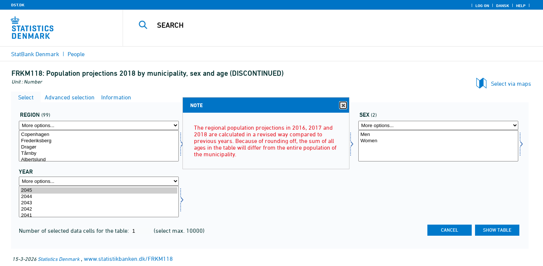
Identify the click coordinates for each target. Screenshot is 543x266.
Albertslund (98, 160)
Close (342, 105)
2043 (98, 203)
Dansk (502, 5)
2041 (98, 215)
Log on (482, 5)
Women (438, 141)
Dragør (98, 147)
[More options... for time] (99, 181)
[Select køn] (438, 145)
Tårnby (98, 153)
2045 (98, 190)
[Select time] (99, 201)
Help (521, 5)
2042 (98, 209)
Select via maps (511, 83)
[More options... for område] (99, 125)
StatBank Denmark (35, 54)
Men (438, 135)
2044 (98, 197)
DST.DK (17, 4)
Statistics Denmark (58, 259)
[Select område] (99, 145)
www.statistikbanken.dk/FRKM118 (128, 258)
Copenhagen (98, 135)
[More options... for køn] (438, 125)
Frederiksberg (98, 141)
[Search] (320, 25)
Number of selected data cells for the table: (74, 230)
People (76, 54)
